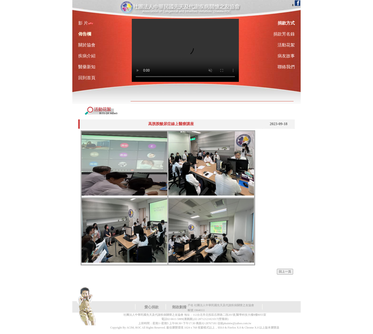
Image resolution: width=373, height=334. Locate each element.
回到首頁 (86, 77)
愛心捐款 (151, 307)
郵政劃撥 (179, 307)
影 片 (85, 23)
